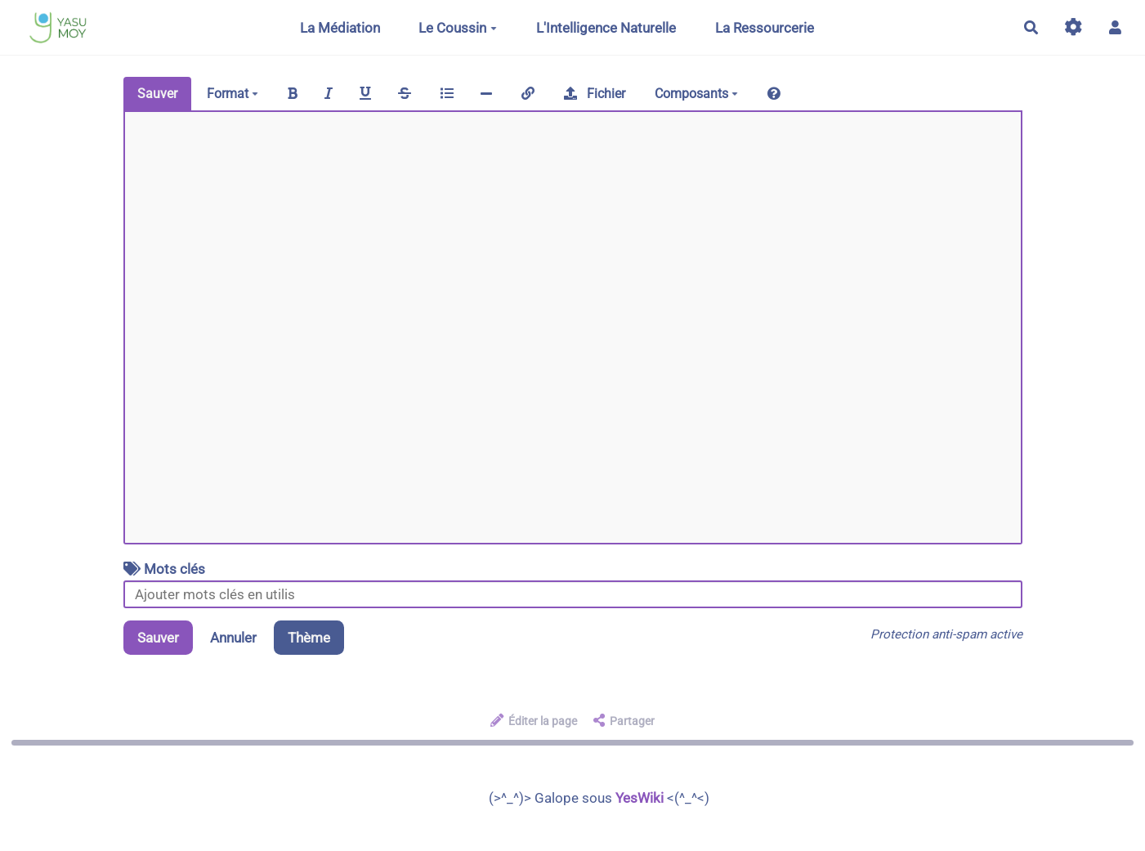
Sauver (157, 93)
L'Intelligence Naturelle (606, 28)
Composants (696, 93)
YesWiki (639, 798)
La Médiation (340, 28)
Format (232, 93)
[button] (1115, 27)
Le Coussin (457, 28)
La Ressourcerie (764, 28)
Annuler (233, 637)
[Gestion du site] (1073, 27)
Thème (309, 637)
